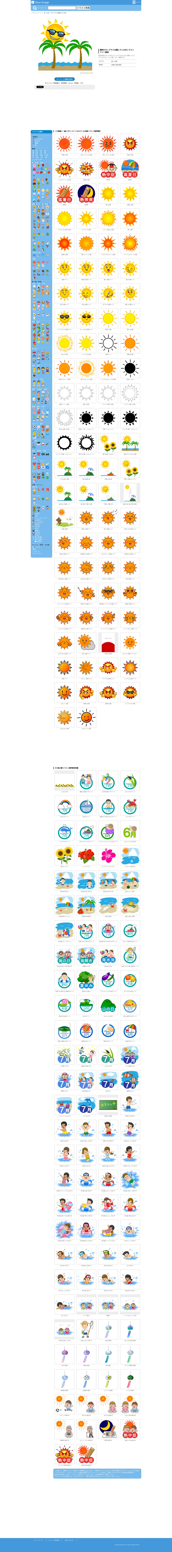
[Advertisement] (117, 31)
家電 (33, 451)
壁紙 (34, 549)
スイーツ (35, 299)
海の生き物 (36, 252)
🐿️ (38, 224)
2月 (46, 157)
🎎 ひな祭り (36, 520)
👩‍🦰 (47, 368)
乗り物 (34, 349)
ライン (38, 547)
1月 (42, 157)
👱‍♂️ (34, 372)
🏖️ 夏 (34, 145)
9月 (37, 155)
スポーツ (35, 424)
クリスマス (36, 496)
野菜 (33, 322)
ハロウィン (36, 505)
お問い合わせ (69, 1540)
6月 (37, 153)
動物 (33, 204)
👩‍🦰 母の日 (36, 524)
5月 (45, 151)
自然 (41, 163)
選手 (41, 424)
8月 (45, 153)
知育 (45, 389)
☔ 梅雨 (35, 143)
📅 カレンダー (37, 159)
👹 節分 (35, 516)
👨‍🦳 (38, 372)
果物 (38, 322)
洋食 (38, 284)
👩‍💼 (38, 382)
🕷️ (38, 510)
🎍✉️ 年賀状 (37, 541)
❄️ (43, 193)
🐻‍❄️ (47, 213)
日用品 (39, 451)
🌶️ (47, 331)
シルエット (36, 551)
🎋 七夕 (35, 528)
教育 (33, 389)
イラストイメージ (36, 13)
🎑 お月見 (36, 533)
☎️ (38, 453)
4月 (41, 151)
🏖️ (47, 196)
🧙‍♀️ (47, 507)
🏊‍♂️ (47, 433)
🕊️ (47, 243)
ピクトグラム (37, 553)
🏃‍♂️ (43, 399)
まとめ (136, 2)
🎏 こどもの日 (37, 139)
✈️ (47, 358)
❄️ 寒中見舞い (37, 537)
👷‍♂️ (43, 382)
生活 (38, 366)
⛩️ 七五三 (36, 535)
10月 (41, 155)
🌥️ (34, 193)
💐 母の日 (36, 141)
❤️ (38, 412)
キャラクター (36, 471)
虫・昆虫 (35, 268)
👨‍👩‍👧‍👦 (34, 375)
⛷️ (34, 436)
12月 (37, 157)
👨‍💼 (34, 382)
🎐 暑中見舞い (37, 539)
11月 (46, 155)
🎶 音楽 (35, 441)
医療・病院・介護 (38, 406)
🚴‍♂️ (47, 355)
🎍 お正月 (36, 513)
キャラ (38, 204)
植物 (36, 163)
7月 (41, 153)
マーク (42, 461)
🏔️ (43, 196)
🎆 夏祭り (36, 531)
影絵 (46, 204)
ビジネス (35, 379)
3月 (37, 151)
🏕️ (43, 436)
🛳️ (38, 361)
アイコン (35, 461)
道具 (44, 451)
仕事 (41, 379)
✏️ (47, 392)
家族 (33, 366)
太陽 (48, 13)
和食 (34, 284)
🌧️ (38, 193)
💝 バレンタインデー (40, 518)
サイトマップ (38, 1540)
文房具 (39, 389)
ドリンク (35, 312)
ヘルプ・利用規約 (54, 1540)
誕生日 (34, 487)
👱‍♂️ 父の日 (36, 526)
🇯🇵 (43, 467)
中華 (43, 284)
